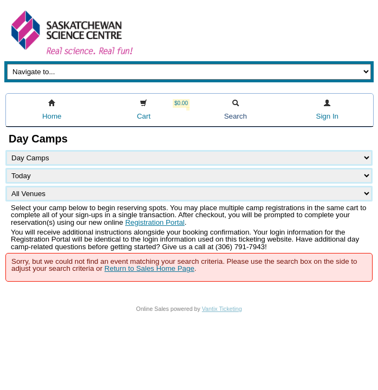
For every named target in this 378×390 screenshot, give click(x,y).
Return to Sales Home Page (149, 268)
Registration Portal (155, 222)
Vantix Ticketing (222, 309)
